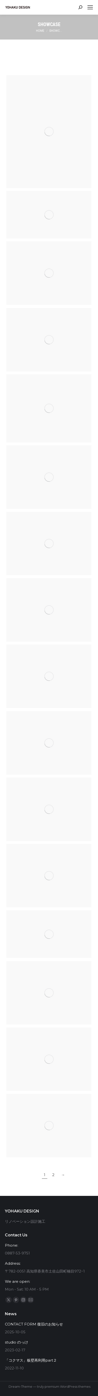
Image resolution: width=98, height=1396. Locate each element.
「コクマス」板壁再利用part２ (31, 1360)
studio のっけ (16, 1342)
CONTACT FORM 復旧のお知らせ (34, 1324)
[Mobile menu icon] (90, 7)
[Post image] (48, 131)
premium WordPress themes (67, 1386)
